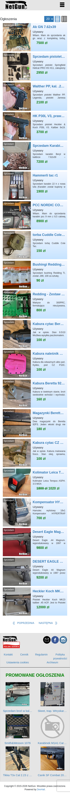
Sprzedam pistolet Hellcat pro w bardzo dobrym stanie (35, 67)
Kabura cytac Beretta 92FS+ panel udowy (35, 334)
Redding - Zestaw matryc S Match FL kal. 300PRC (35, 304)
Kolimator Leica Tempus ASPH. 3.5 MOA (35, 483)
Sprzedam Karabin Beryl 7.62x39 (35, 156)
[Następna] (48, 623)
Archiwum (52, 662)
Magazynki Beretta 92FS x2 (35, 423)
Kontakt (8, 654)
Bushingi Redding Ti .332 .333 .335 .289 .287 (35, 275)
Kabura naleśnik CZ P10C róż (35, 364)
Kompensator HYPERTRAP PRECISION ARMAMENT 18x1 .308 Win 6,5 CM (35, 512)
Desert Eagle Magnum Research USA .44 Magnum (35, 542)
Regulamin (41, 654)
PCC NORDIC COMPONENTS (35, 215)
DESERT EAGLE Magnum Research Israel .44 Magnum (35, 572)
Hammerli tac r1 (35, 186)
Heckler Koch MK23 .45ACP (35, 601)
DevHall (41, 789)
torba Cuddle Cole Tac (35, 245)
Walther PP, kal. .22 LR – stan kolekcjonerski (35, 97)
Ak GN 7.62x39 (35, 37)
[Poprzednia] (23, 623)
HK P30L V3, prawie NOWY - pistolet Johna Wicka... (35, 126)
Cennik (24, 654)
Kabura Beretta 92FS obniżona (35, 394)
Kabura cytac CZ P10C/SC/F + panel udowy (35, 453)
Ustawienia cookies (17, 662)
